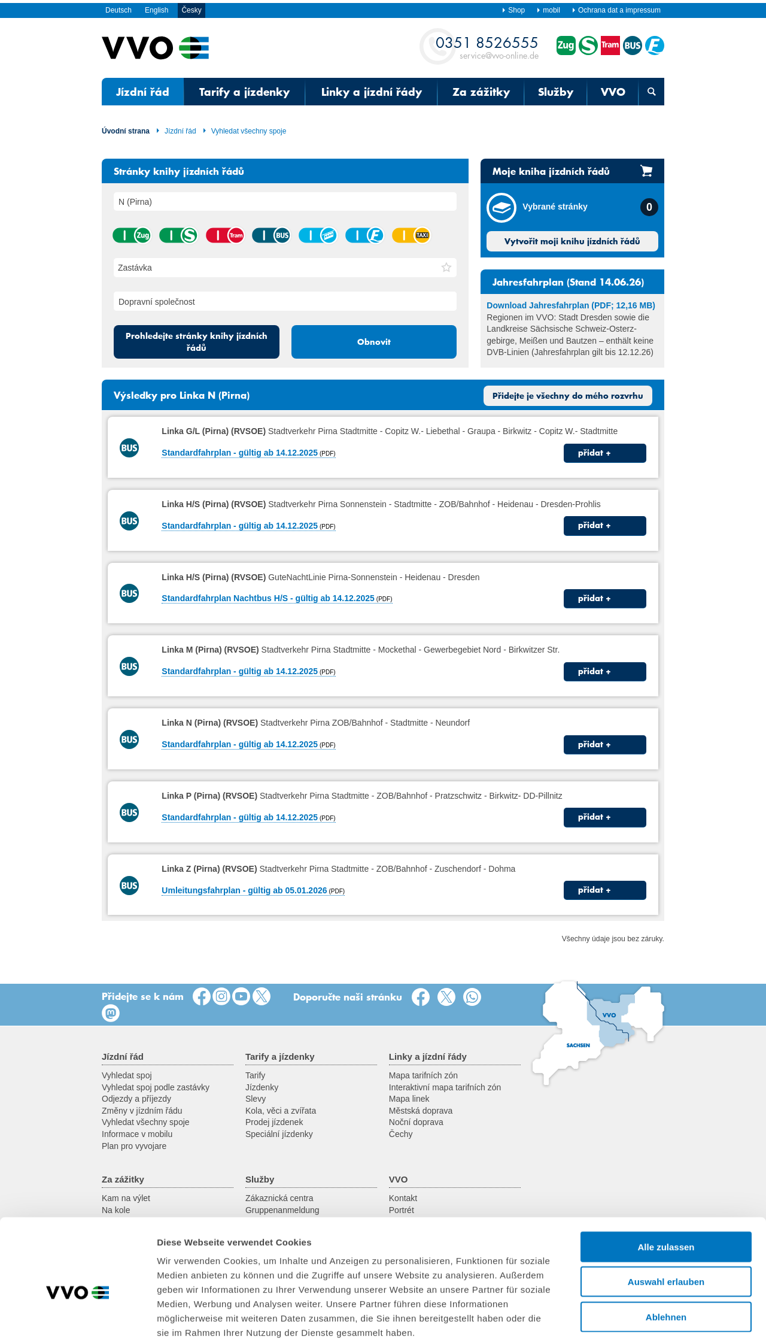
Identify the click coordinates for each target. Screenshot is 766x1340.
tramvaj (225, 235)
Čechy (401, 1134)
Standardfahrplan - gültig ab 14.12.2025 (240, 452)
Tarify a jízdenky (244, 91)
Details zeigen (636, 1316)
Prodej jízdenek (274, 1122)
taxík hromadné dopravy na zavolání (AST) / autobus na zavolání (411, 235)
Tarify (255, 1075)
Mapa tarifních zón (423, 1075)
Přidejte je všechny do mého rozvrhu (568, 396)
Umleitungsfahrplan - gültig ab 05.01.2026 (244, 890)
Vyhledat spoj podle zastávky (155, 1087)
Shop (513, 10)
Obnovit (374, 342)
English (156, 10)
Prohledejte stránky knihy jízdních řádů (197, 342)
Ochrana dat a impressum (616, 10)
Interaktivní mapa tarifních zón (445, 1087)
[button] (446, 267)
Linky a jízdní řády (371, 91)
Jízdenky (261, 1087)
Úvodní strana (126, 131)
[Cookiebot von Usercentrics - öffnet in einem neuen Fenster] (77, 1317)
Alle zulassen (665, 1182)
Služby (555, 91)
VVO (613, 91)
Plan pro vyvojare (134, 1146)
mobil (548, 10)
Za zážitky (481, 91)
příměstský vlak (178, 235)
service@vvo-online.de (487, 47)
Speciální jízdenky (279, 1134)
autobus (271, 235)
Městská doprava (421, 1110)
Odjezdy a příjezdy (136, 1098)
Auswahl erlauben (666, 1217)
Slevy (255, 1098)
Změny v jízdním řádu (142, 1110)
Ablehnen (666, 1252)
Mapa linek (409, 1098)
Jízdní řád (142, 91)
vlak (132, 235)
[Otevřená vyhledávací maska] (651, 91)
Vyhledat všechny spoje (244, 131)
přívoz (364, 235)
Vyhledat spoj (127, 1075)
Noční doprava (416, 1122)
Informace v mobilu (137, 1134)
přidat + (594, 453)
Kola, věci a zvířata (280, 1110)
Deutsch (118, 10)
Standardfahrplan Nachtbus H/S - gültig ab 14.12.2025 (268, 598)
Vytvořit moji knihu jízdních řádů (572, 241)
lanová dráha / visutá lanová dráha (318, 235)
